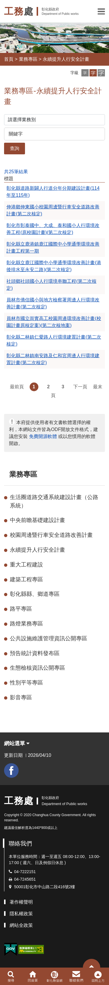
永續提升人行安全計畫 (66, 59)
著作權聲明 (21, 902)
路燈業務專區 (26, 624)
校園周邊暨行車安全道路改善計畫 (51, 535)
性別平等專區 (26, 683)
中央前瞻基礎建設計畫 (37, 520)
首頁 (8, 59)
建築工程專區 (26, 579)
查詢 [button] (14, 148)
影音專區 (21, 697)
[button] (101, 11)
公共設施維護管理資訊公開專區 (48, 638)
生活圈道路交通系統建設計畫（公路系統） (54, 501)
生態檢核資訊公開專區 (37, 668)
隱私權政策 (21, 913)
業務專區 (28, 59)
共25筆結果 (16, 171)
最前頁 (17, 386)
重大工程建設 (26, 565)
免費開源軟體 (43, 436)
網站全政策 (21, 925)
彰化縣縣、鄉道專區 (35, 594)
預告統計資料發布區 (35, 653)
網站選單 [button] (16, 743)
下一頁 (80, 386)
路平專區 (21, 609)
